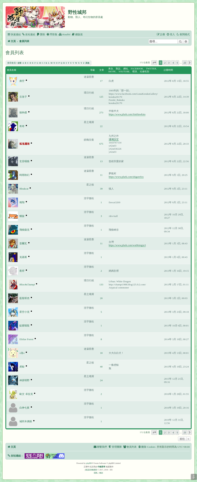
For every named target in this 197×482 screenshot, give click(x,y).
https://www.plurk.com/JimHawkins (127, 114)
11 (101, 175)
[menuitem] (28, 34)
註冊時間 (168, 70)
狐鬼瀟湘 (24, 143)
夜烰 (21, 270)
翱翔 (21, 202)
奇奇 (21, 126)
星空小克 (24, 311)
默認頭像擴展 (91, 470)
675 (101, 143)
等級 (92, 70)
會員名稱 (11, 70)
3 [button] (168, 62)
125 (101, 96)
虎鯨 (21, 366)
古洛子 (23, 96)
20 (101, 298)
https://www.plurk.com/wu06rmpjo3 (127, 245)
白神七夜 (24, 407)
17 (101, 80)
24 (101, 380)
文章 (101, 70)
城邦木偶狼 (25, 421)
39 (101, 188)
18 (101, 352)
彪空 (21, 80)
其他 (87, 63)
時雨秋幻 (24, 175)
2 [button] (164, 62)
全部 (19, 63)
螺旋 (21, 216)
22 (101, 126)
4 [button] (173, 62)
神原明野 (24, 380)
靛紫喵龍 (24, 325)
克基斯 (23, 257)
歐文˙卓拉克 (26, 394)
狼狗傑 (23, 112)
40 (101, 366)
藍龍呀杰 (24, 298)
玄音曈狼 (24, 161)
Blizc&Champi (27, 284)
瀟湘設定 (114, 139)
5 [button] (177, 62)
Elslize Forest (26, 339)
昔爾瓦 (23, 243)
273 (101, 112)
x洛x (21, 352)
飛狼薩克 (24, 229)
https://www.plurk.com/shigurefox (126, 176)
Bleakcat (23, 188)
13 (101, 161)
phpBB (89, 463)
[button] (154, 62)
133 (101, 284)
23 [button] (184, 62)
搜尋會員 (11, 63)
